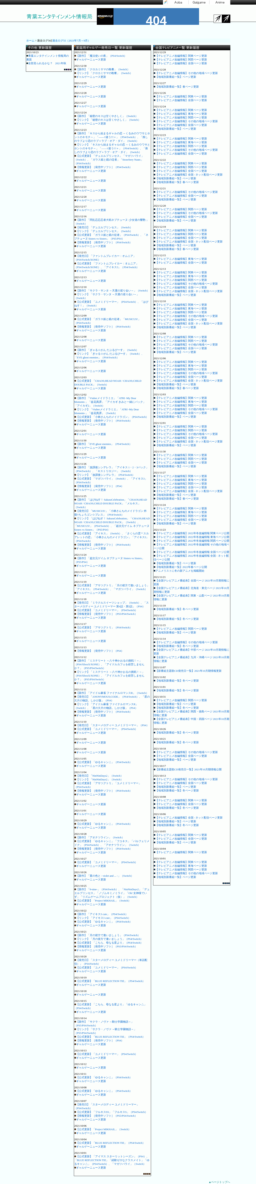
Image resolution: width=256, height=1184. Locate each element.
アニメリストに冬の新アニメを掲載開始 (179, 570)
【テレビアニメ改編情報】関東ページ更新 (180, 55)
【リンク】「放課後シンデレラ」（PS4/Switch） (104, 474)
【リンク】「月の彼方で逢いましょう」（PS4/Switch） (108, 938)
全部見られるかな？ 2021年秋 (46, 63)
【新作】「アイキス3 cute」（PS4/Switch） (101, 914)
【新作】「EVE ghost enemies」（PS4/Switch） (103, 444)
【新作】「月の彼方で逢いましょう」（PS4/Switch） (107, 935)
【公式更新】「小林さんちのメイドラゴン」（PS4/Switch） (111, 416)
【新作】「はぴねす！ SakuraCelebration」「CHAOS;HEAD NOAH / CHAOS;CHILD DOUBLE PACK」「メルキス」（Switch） (110, 503)
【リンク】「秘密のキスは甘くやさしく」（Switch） (107, 119)
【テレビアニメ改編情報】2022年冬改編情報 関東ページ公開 (191, 533)
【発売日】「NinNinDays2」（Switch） (98, 775)
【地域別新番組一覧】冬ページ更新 (176, 609)
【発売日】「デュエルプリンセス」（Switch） (103, 227)
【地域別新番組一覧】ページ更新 (175, 76)
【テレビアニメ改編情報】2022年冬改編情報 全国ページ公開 (191, 552)
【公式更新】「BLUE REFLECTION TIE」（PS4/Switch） (109, 981)
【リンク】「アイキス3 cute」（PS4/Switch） (102, 917)
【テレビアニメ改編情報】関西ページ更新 (180, 59)
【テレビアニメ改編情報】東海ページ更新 (180, 113)
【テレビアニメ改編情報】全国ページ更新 (180, 63)
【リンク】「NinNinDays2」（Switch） (98, 779)
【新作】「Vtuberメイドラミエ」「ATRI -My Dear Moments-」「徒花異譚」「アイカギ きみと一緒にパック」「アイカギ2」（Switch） (110, 402)
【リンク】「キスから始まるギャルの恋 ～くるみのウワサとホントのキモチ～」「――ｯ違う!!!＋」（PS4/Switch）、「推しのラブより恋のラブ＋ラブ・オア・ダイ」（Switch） (112, 148)
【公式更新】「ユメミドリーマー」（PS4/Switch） (106, 610)
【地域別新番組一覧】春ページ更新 (176, 86)
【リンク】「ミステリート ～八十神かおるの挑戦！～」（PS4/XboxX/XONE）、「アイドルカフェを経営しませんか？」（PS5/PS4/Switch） (109, 675)
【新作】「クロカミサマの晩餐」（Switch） (102, 69)
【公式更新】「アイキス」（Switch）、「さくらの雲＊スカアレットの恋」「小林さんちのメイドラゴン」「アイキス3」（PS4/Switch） (111, 537)
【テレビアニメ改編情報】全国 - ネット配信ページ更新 (188, 174)
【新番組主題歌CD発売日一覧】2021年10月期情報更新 (188, 670)
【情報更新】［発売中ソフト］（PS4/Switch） (103, 167)
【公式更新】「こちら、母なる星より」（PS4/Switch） (108, 942)
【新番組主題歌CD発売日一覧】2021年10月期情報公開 (188, 769)
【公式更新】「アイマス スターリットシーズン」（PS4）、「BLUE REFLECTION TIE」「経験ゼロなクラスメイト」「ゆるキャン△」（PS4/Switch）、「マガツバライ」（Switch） (112, 1160)
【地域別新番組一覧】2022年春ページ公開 (180, 567)
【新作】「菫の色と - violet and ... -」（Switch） (104, 875)
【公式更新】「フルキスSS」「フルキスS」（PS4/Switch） (111, 1112)
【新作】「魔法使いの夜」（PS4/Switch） (100, 55)
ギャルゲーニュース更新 (90, 59)
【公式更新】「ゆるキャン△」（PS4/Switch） (103, 762)
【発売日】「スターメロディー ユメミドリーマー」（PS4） (111, 725)
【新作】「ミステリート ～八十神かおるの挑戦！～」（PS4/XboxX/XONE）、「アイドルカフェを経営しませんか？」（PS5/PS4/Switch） (109, 664)
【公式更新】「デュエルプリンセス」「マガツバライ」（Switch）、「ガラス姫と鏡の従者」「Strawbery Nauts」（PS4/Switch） (109, 159)
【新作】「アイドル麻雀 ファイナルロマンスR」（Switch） (111, 692)
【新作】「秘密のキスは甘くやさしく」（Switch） (106, 116)
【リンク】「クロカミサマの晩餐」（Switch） (103, 73)
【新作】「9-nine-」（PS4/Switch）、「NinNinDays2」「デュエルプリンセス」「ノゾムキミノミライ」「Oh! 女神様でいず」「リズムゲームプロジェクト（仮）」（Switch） (112, 893)
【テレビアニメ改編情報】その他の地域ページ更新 (186, 73)
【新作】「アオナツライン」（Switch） (99, 837)
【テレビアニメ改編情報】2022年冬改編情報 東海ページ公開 (191, 537)
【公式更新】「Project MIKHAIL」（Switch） (102, 900)
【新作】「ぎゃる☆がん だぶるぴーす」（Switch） (106, 350)
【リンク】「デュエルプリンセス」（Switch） (103, 231)
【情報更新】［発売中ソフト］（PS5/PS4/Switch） (105, 613)
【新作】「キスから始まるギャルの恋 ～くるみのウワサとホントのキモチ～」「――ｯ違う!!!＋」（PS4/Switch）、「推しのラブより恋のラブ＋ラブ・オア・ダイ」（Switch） (112, 137)
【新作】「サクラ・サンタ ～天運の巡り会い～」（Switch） (111, 290)
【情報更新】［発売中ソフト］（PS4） (99, 486)
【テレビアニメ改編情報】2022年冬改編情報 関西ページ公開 (191, 540)
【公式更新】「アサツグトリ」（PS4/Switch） (103, 627)
